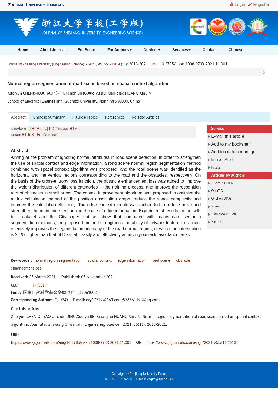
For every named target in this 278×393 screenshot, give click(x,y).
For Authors (119, 50)
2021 (92, 64)
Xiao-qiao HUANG (224, 214)
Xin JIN (216, 222)
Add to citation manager (234, 151)
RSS (215, 167)
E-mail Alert (222, 159)
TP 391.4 (40, 285)
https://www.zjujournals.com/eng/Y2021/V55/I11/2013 (191, 342)
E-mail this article (227, 136)
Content (152, 50)
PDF (53, 128)
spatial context (99, 260)
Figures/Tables (85, 117)
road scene (161, 260)
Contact (210, 50)
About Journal (53, 50)
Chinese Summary (49, 117)
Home (23, 50)
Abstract (18, 117)
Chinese (236, 50)
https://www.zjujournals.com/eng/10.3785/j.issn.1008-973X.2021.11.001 (71, 342)
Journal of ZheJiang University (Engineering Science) (46, 64)
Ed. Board (86, 50)
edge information (132, 260)
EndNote (44, 134)
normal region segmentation (58, 260)
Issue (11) (119, 64)
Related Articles (145, 117)
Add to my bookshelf (230, 144)
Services (181, 50)
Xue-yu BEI (219, 206)
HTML (36, 128)
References (114, 117)
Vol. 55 (103, 64)
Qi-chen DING (221, 198)
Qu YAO (217, 191)
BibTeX (28, 134)
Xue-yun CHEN (222, 183)
